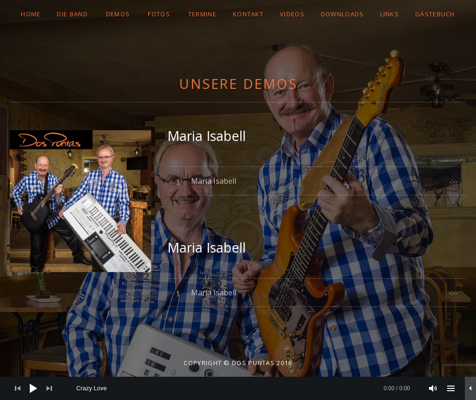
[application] (238, 388)
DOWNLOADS (342, 14)
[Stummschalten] (433, 388)
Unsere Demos (238, 83)
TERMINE (202, 14)
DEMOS (118, 14)
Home (30, 14)
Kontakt (248, 14)
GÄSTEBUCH (435, 14)
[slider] (243, 388)
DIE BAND (72, 14)
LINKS (389, 14)
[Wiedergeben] (33, 388)
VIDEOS (292, 14)
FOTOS (159, 14)
